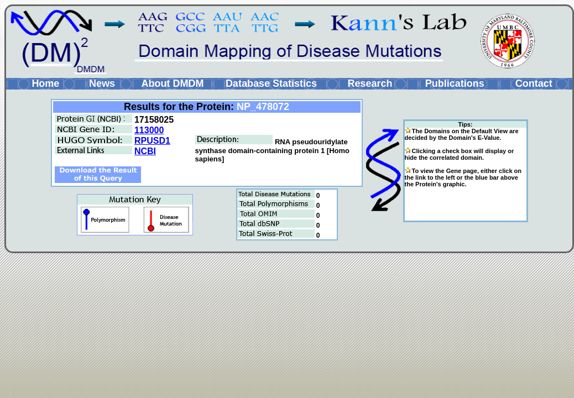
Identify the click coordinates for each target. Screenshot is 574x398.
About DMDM (172, 83)
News (102, 83)
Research (369, 83)
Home (45, 83)
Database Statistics (271, 83)
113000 (149, 130)
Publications (454, 83)
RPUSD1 (152, 140)
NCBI (145, 151)
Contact (533, 83)
